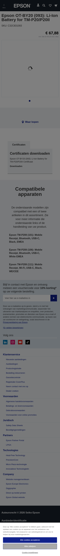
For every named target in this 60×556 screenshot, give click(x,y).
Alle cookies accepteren (30, 540)
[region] (30, 539)
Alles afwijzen (30, 546)
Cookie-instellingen (30, 552)
